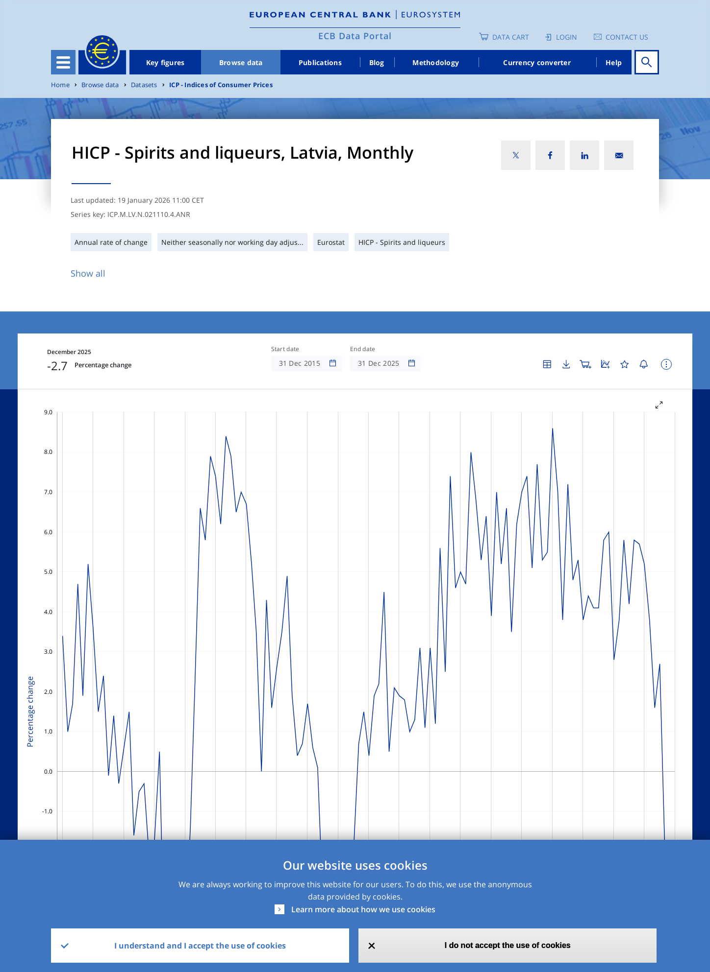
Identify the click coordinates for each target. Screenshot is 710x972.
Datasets (144, 85)
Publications (320, 62)
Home (60, 85)
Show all (88, 273)
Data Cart (510, 37)
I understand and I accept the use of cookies (200, 945)
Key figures (165, 62)
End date (363, 349)
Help (614, 62)
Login (566, 37)
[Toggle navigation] (63, 62)
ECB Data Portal (355, 36)
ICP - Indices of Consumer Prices (221, 85)
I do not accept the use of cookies (508, 945)
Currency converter (537, 62)
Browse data (241, 62)
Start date (285, 349)
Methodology (435, 62)
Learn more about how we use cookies (363, 909)
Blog (376, 62)
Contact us (627, 37)
